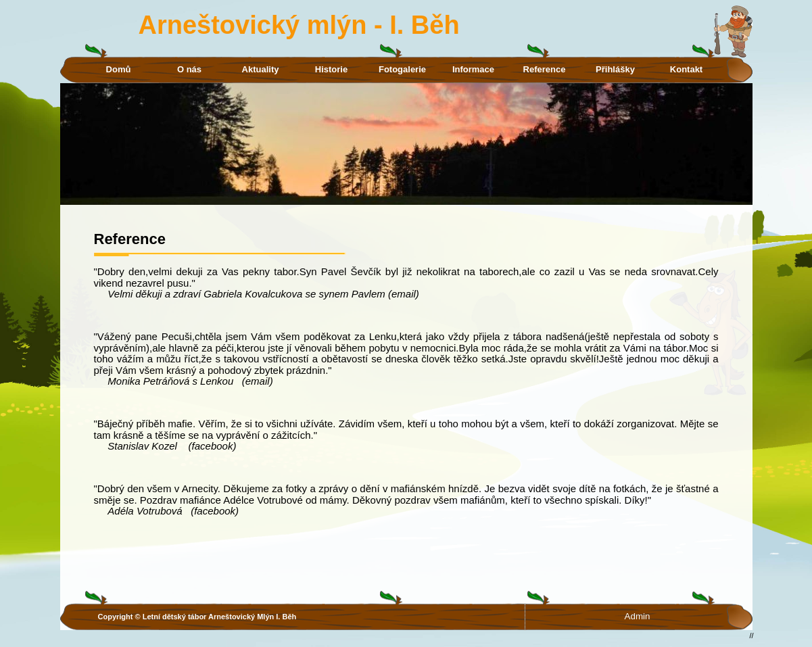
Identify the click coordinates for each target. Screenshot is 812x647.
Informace (473, 69)
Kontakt (686, 69)
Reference (544, 69)
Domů (118, 69)
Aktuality (260, 69)
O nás (189, 69)
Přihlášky (615, 69)
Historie (331, 69)
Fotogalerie (402, 69)
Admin (637, 616)
